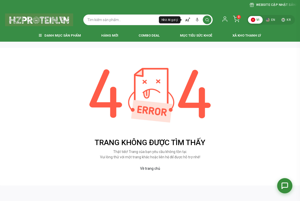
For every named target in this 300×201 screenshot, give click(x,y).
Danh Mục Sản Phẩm (60, 35)
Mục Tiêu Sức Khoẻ (196, 35)
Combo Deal (149, 35)
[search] (207, 20)
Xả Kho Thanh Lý (246, 35)
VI (255, 20)
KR (286, 20)
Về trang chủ (150, 168)
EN (270, 20)
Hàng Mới (109, 35)
